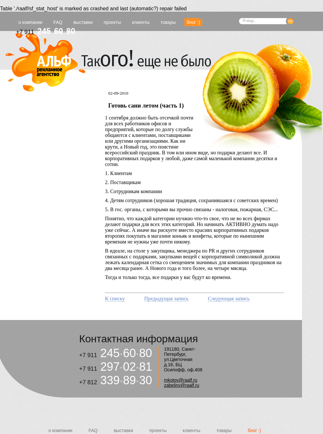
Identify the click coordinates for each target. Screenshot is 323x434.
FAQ (57, 22)
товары (168, 22)
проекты (112, 22)
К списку (115, 298)
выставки (83, 22)
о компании (30, 22)
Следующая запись (229, 298)
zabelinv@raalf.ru (181, 385)
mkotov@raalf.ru (180, 380)
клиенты (141, 22)
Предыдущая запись (166, 298)
